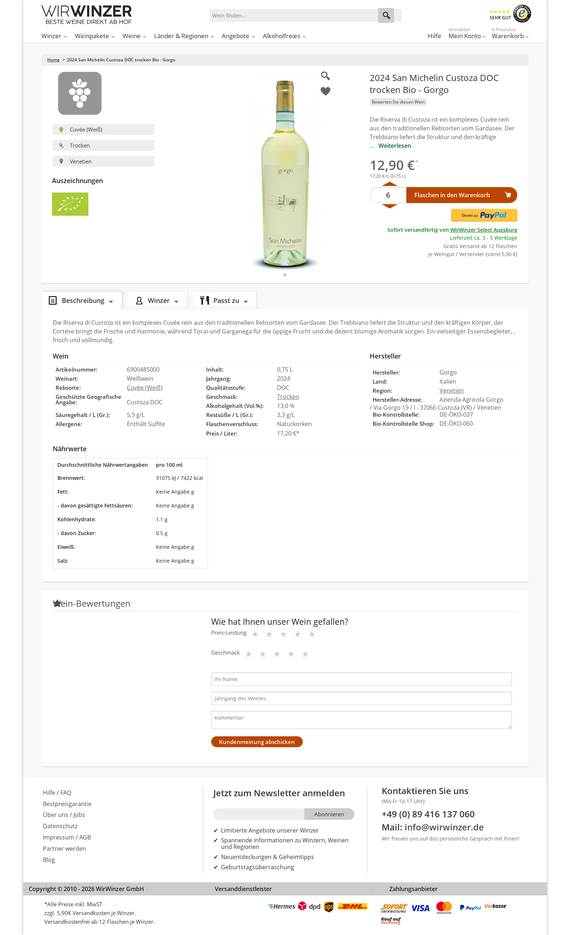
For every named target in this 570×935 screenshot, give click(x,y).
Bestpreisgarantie (67, 804)
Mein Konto (465, 34)
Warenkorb (508, 34)
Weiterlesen (394, 146)
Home (53, 60)
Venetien (75, 161)
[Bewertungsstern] (255, 634)
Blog (49, 860)
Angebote (235, 36)
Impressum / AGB (67, 837)
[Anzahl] (388, 195)
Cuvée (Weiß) (80, 129)
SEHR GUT (500, 18)
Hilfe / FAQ (57, 793)
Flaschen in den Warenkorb (452, 195)
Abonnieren (329, 814)
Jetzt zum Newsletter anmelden (279, 793)
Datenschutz (60, 826)
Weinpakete (92, 36)
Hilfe (434, 36)
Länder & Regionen (181, 36)
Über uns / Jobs (64, 815)
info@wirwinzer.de (444, 827)
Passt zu (226, 300)
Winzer (51, 36)
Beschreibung (83, 300)
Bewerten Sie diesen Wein (398, 102)
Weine (132, 36)
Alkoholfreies (281, 36)
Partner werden (64, 849)
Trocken (74, 145)
